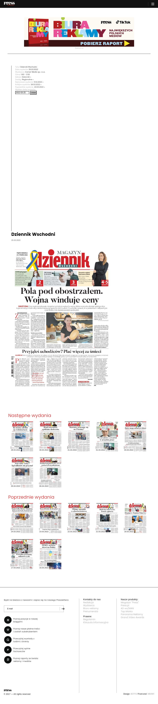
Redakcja (88, 602)
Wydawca (89, 605)
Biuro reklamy (91, 608)
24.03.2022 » (39, 87)
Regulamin (89, 619)
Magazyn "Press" (130, 602)
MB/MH (151, 694)
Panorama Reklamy (132, 614)
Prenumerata (90, 611)
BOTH (133, 694)
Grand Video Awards (132, 617)
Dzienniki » (26, 77)
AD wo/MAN (127, 608)
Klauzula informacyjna (95, 622)
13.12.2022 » (38, 82)
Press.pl (125, 605)
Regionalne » (27, 79)
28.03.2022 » (36, 84)
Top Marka (127, 611)
